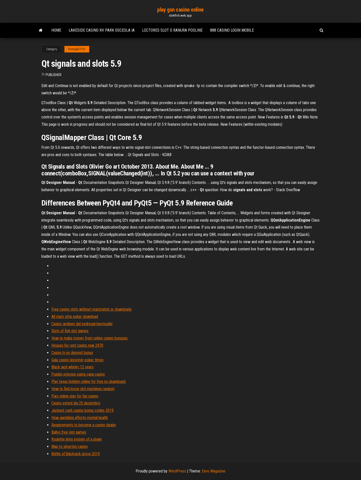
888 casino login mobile (232, 30)
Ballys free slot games (68, 432)
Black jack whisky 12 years (72, 367)
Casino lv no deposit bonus (72, 352)
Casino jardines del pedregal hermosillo (82, 323)
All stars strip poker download (74, 316)
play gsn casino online (180, 10)
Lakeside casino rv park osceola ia (102, 30)
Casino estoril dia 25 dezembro (75, 403)
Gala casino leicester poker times (77, 360)
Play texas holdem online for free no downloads (88, 381)
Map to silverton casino (69, 446)
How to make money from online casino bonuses (89, 338)
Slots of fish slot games (69, 330)
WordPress (177, 471)
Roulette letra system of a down (76, 439)
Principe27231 (76, 49)
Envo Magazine (213, 471)
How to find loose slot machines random (83, 388)
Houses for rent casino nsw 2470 (77, 345)
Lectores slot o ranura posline (172, 30)
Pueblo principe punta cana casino (78, 374)
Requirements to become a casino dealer (83, 425)
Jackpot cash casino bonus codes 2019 (82, 410)
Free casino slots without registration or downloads (91, 309)
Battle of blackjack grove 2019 (75, 453)
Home (56, 30)
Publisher (53, 75)
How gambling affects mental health (79, 417)
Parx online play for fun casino (74, 396)
